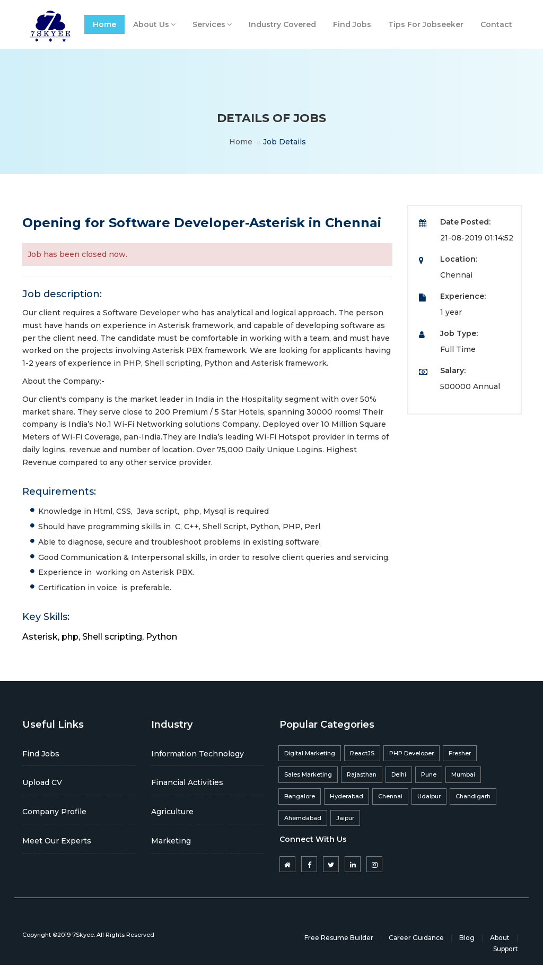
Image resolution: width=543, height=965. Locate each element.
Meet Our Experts (56, 841)
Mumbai (463, 774)
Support (505, 949)
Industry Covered (282, 24)
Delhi (398, 774)
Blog (467, 938)
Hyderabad (346, 796)
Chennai (390, 796)
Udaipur (429, 796)
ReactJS (362, 753)
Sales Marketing (308, 774)
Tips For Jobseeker (425, 24)
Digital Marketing (309, 753)
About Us (154, 24)
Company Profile (54, 811)
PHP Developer (411, 753)
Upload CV (42, 782)
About (500, 938)
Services (212, 24)
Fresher (460, 753)
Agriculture (172, 811)
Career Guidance (416, 938)
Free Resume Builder (338, 938)
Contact (496, 24)
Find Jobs (352, 24)
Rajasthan (361, 774)
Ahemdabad (302, 818)
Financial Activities (187, 782)
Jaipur (345, 818)
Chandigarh (473, 796)
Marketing (171, 841)
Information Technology (197, 754)
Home (104, 24)
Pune (428, 774)
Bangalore (299, 796)
